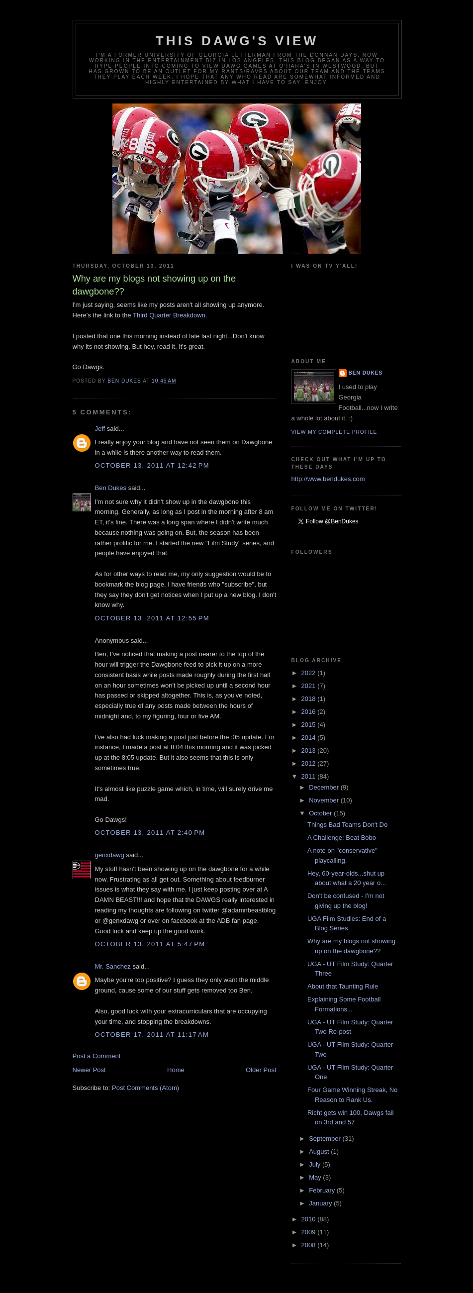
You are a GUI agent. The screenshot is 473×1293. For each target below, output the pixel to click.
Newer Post (89, 1070)
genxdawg (109, 855)
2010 (309, 1219)
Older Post (261, 1070)
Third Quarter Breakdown (169, 315)
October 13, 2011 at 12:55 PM (152, 618)
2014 (309, 737)
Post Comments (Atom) (145, 1088)
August (320, 1151)
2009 (309, 1232)
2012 (309, 763)
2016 (309, 711)
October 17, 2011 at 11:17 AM (152, 1034)
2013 (309, 750)
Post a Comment (97, 1056)
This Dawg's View (237, 40)
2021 (309, 686)
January (321, 1203)
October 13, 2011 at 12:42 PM (152, 465)
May (316, 1177)
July (315, 1164)
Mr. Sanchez (113, 966)
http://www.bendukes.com (328, 479)
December (325, 787)
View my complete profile (334, 432)
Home (176, 1070)
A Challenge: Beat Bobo (341, 837)
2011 (309, 776)
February (323, 1190)
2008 (309, 1245)
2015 (309, 724)
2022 (309, 673)
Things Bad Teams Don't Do (347, 824)
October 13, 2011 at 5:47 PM (150, 944)
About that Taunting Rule (342, 986)
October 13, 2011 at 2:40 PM (150, 832)
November (325, 800)
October (321, 813)
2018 (309, 698)
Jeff (100, 428)
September (325, 1138)
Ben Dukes (111, 488)
